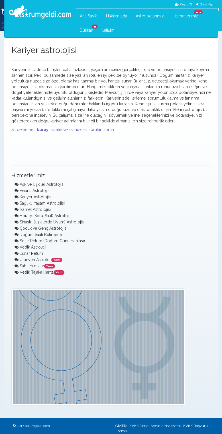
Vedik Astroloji (33, 247)
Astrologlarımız (150, 16)
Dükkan (88, 29)
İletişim (108, 30)
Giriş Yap (204, 4)
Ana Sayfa (88, 16)
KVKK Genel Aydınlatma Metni (155, 426)
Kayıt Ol (183, 4)
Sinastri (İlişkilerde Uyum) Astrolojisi (52, 222)
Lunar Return (31, 253)
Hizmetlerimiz (187, 14)
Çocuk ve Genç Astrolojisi (43, 228)
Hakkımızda (116, 16)
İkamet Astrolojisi (35, 209)
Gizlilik (121, 426)
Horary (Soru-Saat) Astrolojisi (46, 215)
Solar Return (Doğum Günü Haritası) (52, 241)
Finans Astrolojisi (35, 190)
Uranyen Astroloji (35, 259)
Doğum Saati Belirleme (41, 234)
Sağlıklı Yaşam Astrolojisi (42, 203)
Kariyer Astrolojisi (36, 197)
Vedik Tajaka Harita (37, 272)
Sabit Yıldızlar (32, 266)
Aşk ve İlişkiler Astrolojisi (42, 184)
